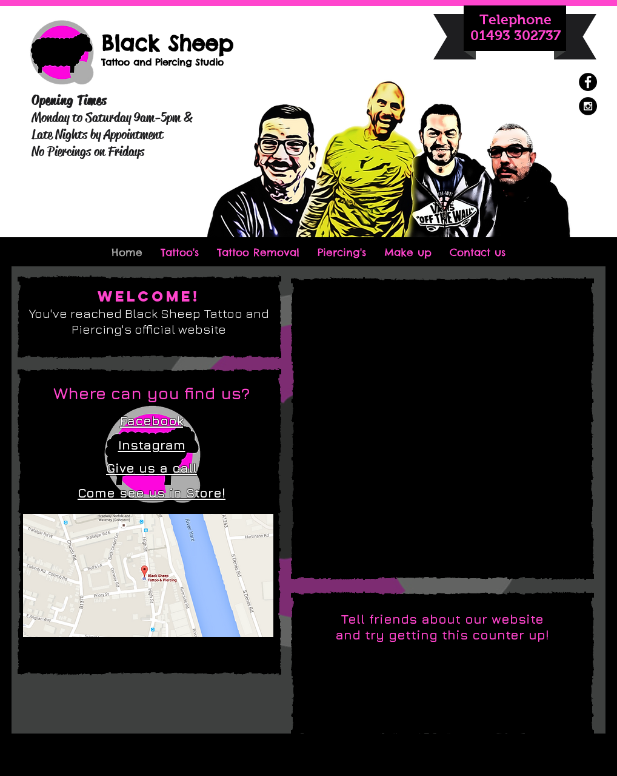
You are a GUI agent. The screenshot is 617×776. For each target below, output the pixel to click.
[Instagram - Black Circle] (588, 106)
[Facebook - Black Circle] (588, 82)
